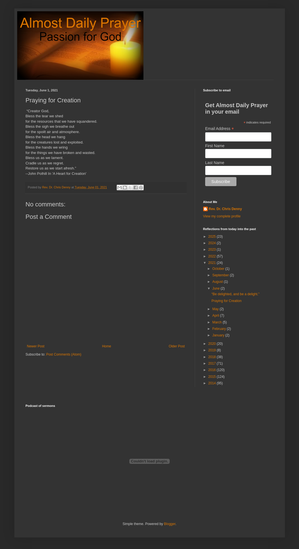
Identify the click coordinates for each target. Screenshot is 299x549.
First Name (214, 146)
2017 (212, 363)
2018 (212, 357)
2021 (212, 263)
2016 (212, 370)
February (219, 329)
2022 (212, 256)
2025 (212, 237)
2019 (212, 350)
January (218, 335)
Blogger (170, 524)
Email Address (219, 128)
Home (106, 346)
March (217, 322)
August (218, 282)
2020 (212, 344)
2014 (212, 383)
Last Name (214, 162)
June (216, 288)
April (216, 316)
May (216, 309)
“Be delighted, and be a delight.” (235, 294)
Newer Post (36, 346)
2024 (212, 243)
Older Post (177, 346)
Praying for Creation (226, 301)
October (218, 269)
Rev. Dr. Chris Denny (225, 209)
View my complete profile (222, 216)
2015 (212, 377)
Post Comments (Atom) (63, 354)
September (221, 275)
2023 (212, 250)
